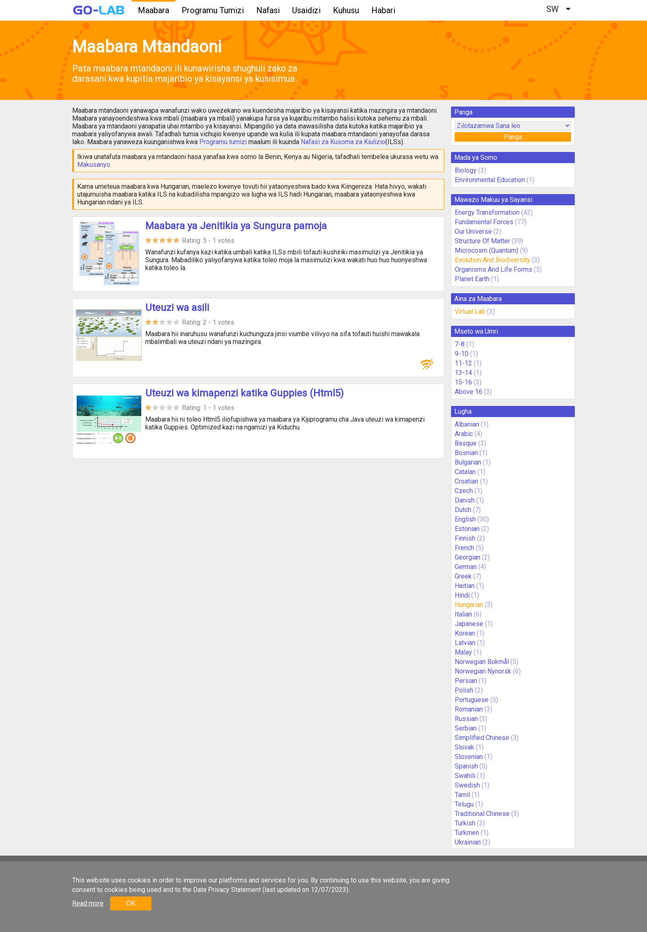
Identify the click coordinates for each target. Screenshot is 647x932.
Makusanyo (93, 164)
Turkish (465, 823)
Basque (466, 443)
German (466, 567)
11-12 (463, 363)
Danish (465, 500)
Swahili (465, 776)
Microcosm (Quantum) (486, 250)
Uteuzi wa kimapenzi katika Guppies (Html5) (244, 393)
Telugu (464, 804)
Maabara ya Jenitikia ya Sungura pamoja (236, 226)
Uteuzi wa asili (177, 307)
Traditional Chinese (482, 814)
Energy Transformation (487, 212)
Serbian (466, 728)
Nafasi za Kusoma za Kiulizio (343, 142)
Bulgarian (468, 462)
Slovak (464, 747)
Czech (464, 491)
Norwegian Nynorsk (483, 671)
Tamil (462, 795)
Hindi (462, 595)
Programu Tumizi (213, 10)
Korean (465, 633)
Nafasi (268, 10)
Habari (383, 10)
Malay (463, 652)
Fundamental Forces (484, 222)
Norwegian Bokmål (482, 662)
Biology (466, 170)
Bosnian (466, 453)
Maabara (153, 10)
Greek (463, 576)
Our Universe (473, 231)
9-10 (461, 354)
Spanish (466, 766)
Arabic (464, 434)
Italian (463, 614)
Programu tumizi (223, 142)
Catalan (465, 472)
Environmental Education (490, 180)
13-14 (463, 373)
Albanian (467, 424)
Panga (513, 137)
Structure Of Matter (482, 241)
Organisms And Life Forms (493, 269)
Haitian (465, 586)
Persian (466, 681)
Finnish (465, 538)
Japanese (469, 624)
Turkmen (467, 833)
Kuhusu (346, 10)
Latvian (465, 643)
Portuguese (472, 700)
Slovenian (469, 757)
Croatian (466, 481)
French (464, 548)
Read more (88, 903)
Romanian (469, 709)
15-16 (463, 382)
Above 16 (468, 392)
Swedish (467, 785)
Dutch (463, 510)
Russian (466, 719)
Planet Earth (472, 279)
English (465, 519)
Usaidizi (306, 10)
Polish (464, 690)
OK (130, 903)
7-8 (460, 344)
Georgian (467, 557)
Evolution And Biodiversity (492, 260)
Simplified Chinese (482, 738)
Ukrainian (468, 842)
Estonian (467, 529)
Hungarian (469, 605)
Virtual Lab (470, 311)
